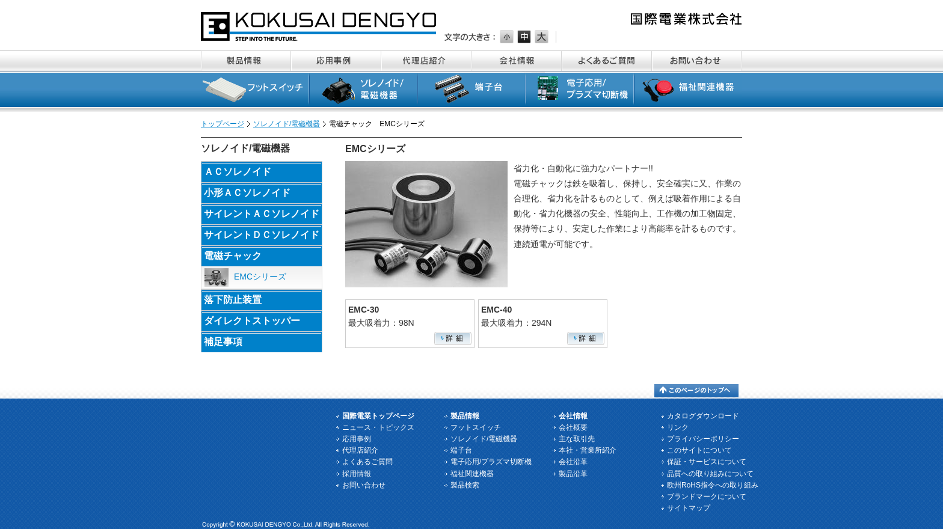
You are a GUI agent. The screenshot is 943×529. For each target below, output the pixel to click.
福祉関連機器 (688, 92)
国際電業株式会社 (319, 26)
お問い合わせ (697, 61)
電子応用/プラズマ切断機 (580, 92)
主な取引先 (577, 439)
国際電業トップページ (378, 416)
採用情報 (356, 473)
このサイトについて (699, 450)
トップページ (222, 124)
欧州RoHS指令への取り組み (712, 485)
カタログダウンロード (703, 416)
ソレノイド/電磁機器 (363, 92)
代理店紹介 (426, 61)
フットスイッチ (255, 92)
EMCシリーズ (245, 277)
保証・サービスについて (706, 461)
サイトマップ (688, 508)
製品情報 (246, 61)
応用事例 (336, 61)
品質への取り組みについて (710, 473)
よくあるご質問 (607, 61)
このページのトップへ (696, 390)
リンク (678, 427)
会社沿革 (573, 461)
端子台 (471, 92)
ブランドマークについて (706, 496)
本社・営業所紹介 (587, 450)
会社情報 (517, 61)
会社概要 (573, 427)
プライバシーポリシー (703, 439)
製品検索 (464, 485)
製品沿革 (573, 473)
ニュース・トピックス (378, 427)
